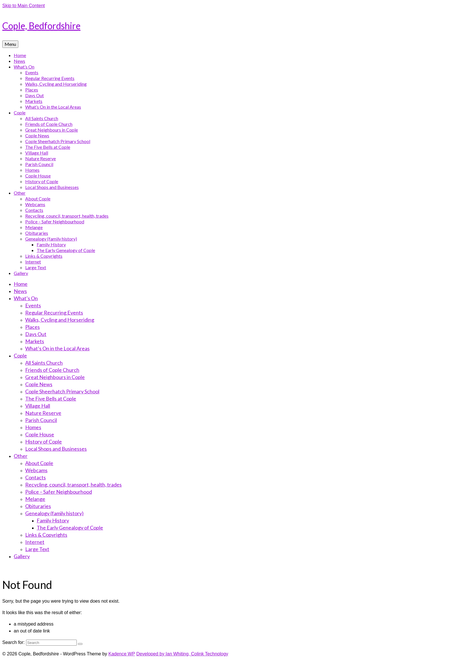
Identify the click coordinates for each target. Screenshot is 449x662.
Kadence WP (121, 653)
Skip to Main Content (23, 5)
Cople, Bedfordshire (41, 25)
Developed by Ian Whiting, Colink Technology (182, 653)
